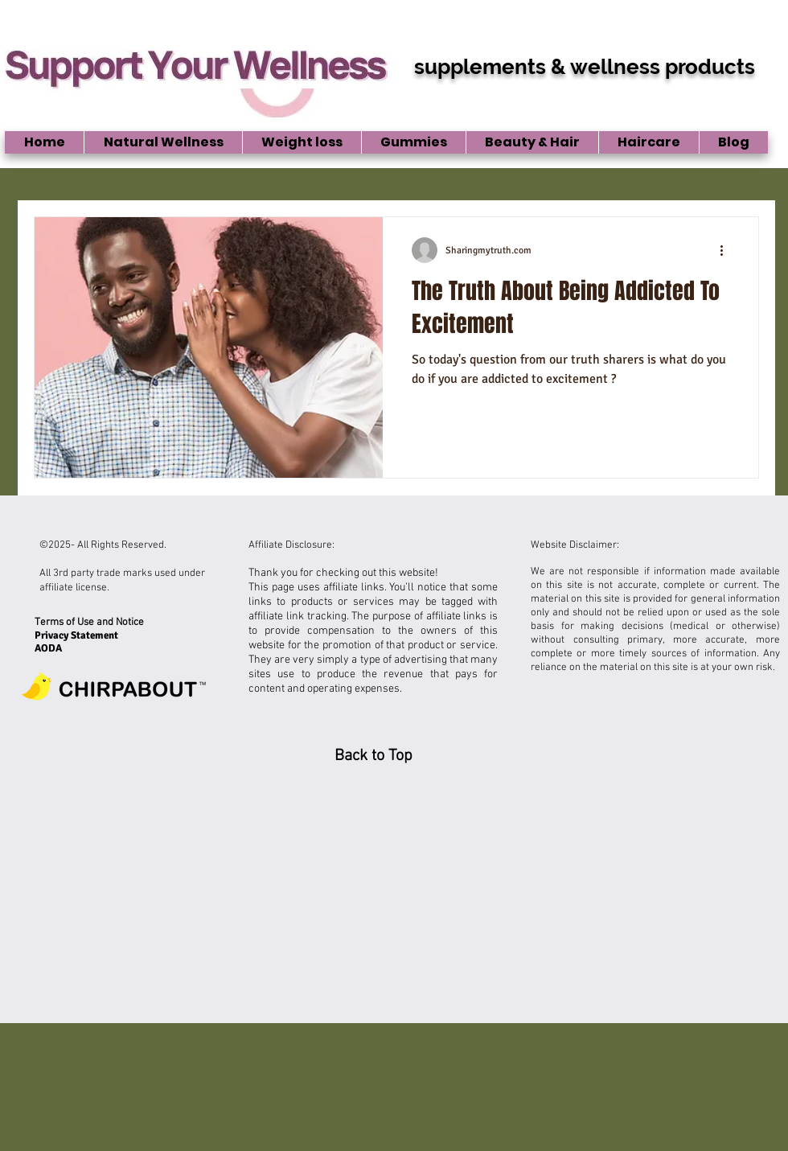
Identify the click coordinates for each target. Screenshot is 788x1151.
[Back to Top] (373, 756)
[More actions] (727, 250)
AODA (48, 648)
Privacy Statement (78, 635)
